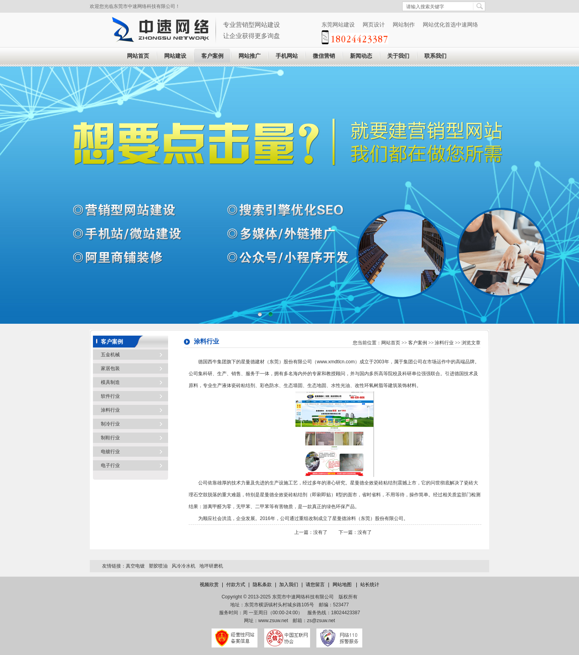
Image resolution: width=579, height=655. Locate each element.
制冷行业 (110, 424)
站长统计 (369, 584)
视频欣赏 (209, 584)
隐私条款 (262, 584)
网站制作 (404, 24)
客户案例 (212, 56)
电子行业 (110, 465)
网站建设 (175, 56)
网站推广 (249, 56)
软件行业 (110, 396)
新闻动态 (361, 56)
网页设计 (374, 24)
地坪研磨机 (211, 566)
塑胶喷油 (158, 566)
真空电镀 (135, 566)
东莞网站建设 (338, 24)
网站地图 (343, 584)
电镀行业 (110, 451)
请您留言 (315, 584)
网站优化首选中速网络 (450, 24)
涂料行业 (110, 410)
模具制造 (110, 382)
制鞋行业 (110, 437)
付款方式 (235, 584)
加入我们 (288, 584)
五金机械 (110, 354)
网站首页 (138, 56)
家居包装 (110, 368)
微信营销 (324, 56)
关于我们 (398, 56)
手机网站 (287, 56)
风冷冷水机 (183, 566)
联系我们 (435, 56)
